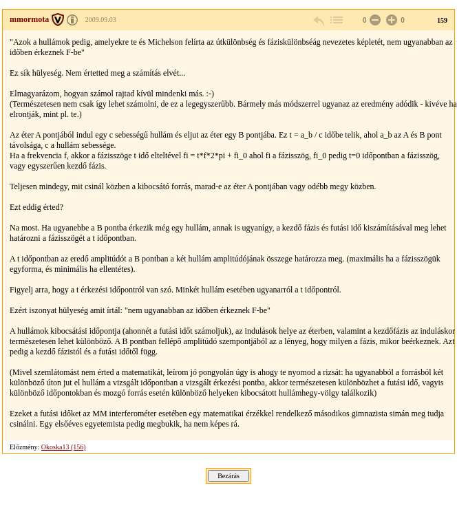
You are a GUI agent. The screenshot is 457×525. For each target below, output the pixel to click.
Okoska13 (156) (63, 447)
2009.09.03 (100, 19)
